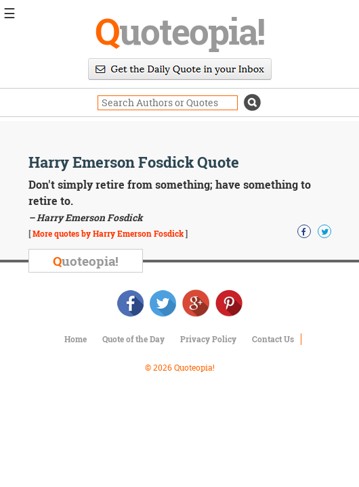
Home (75, 338)
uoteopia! (179, 30)
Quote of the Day (133, 338)
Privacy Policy (208, 338)
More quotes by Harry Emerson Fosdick (108, 233)
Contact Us (273, 338)
